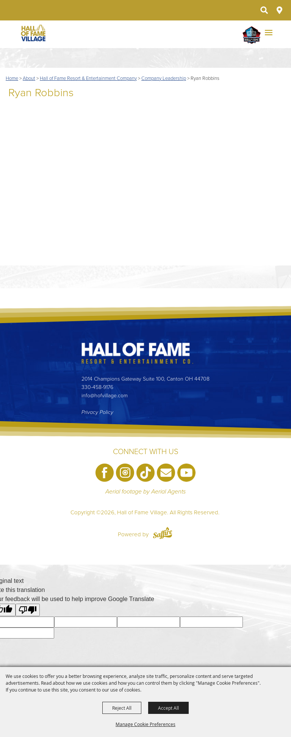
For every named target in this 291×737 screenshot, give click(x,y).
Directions (279, 10)
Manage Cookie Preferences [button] (145, 724)
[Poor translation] (28, 610)
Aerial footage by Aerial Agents (145, 491)
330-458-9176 (97, 387)
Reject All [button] (121, 708)
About (29, 78)
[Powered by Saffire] (162, 534)
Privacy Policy (97, 412)
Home (12, 78)
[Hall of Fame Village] (33, 32)
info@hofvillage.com (104, 395)
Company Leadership (163, 78)
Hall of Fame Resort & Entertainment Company (88, 78)
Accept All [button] (168, 708)
